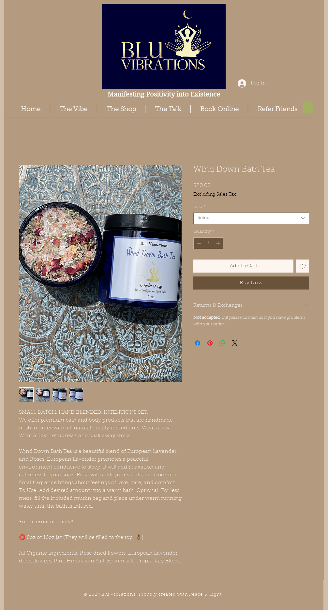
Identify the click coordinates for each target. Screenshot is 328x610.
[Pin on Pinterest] (210, 343)
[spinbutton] (208, 243)
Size (199, 207)
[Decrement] (198, 243)
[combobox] (251, 218)
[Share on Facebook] (197, 343)
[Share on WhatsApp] (222, 343)
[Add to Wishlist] (302, 266)
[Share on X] (235, 343)
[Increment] (219, 243)
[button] (308, 106)
